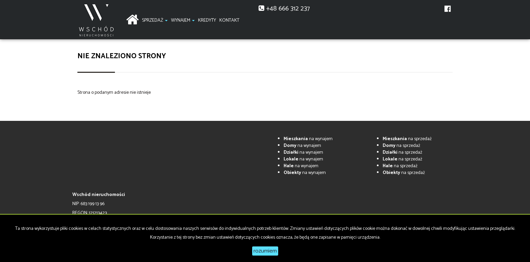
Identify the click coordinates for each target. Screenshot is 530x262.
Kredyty (207, 20)
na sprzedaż (407, 139)
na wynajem (308, 139)
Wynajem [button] (183, 20)
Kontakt (229, 20)
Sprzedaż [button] (155, 20)
